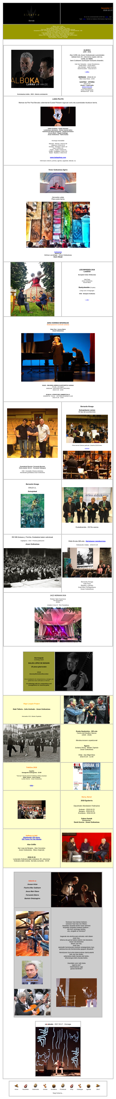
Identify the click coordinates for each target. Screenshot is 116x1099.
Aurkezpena (58, 252)
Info (31, 785)
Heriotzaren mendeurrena (96, 541)
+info (87, 72)
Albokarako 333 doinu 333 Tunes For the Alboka (31, 838)
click (106, 17)
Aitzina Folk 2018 (87, 87)
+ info (87, 300)
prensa (87, 448)
